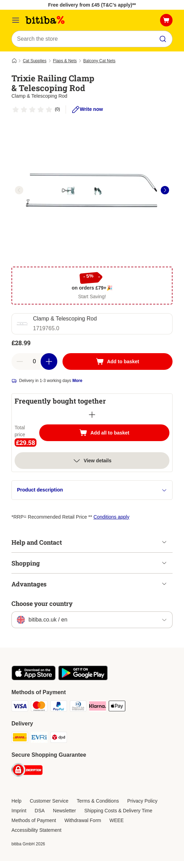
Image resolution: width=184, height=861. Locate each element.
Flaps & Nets (65, 60)
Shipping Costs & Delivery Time (118, 810)
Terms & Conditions (98, 801)
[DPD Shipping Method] (58, 738)
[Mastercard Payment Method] (39, 707)
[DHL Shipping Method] (19, 738)
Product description (92, 490)
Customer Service (49, 801)
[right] (165, 190)
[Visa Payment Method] (19, 707)
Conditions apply (111, 517)
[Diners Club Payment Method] (78, 707)
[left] (19, 190)
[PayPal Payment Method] (58, 707)
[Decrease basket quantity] (19, 361)
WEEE (116, 820)
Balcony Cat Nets (99, 60)
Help (16, 801)
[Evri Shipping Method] (39, 738)
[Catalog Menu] (16, 20)
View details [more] (92, 460)
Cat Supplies (35, 60)
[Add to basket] (117, 361)
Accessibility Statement (36, 830)
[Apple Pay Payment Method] (117, 707)
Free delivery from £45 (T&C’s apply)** (92, 5)
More (77, 380)
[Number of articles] (34, 361)
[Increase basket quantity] (49, 361)
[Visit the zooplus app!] (33, 678)
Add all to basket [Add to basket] (111, 433)
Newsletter (64, 810)
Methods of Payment (33, 820)
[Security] (27, 771)
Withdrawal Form (82, 820)
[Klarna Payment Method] (97, 707)
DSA (40, 810)
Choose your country (42, 603)
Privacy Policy (142, 801)
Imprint (18, 810)
